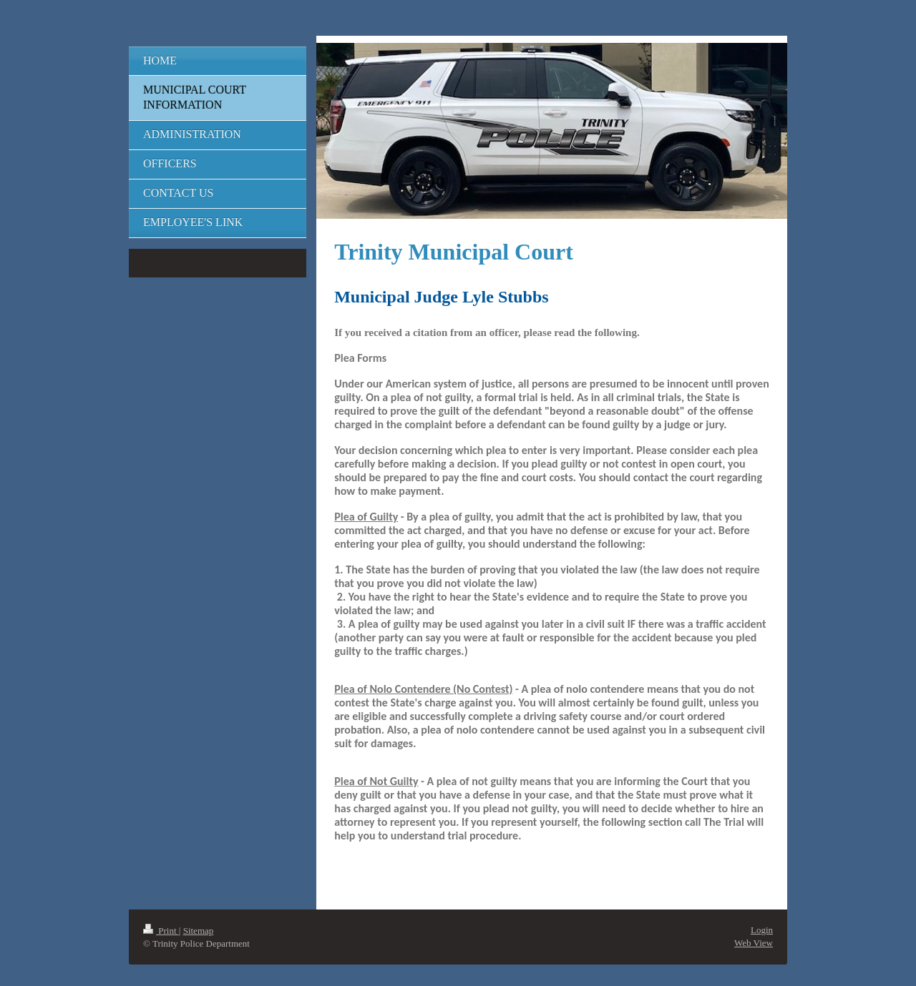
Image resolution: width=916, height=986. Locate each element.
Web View (753, 942)
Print (161, 930)
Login (762, 930)
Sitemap (198, 930)
